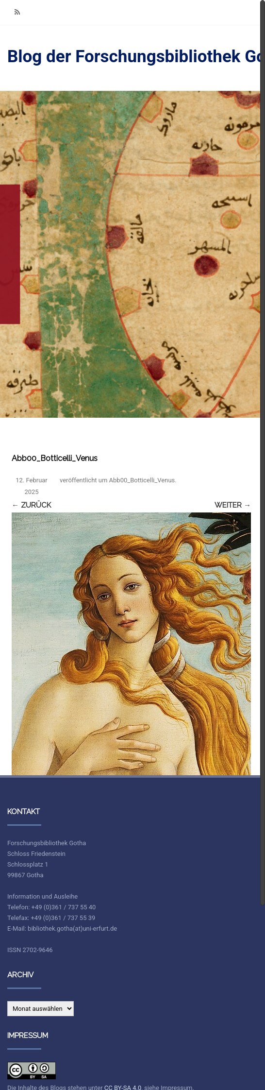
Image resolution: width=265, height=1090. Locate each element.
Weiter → (233, 505)
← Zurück (31, 505)
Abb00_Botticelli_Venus (142, 480)
